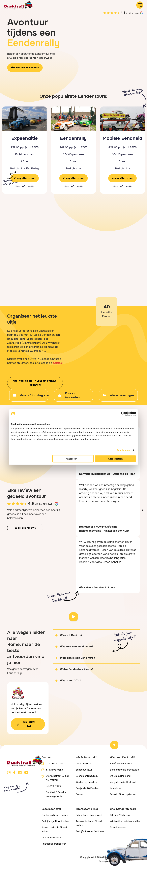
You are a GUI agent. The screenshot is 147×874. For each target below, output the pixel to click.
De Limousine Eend (120, 775)
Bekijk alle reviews (25, 527)
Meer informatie (24, 186)
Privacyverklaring (108, 861)
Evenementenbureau (87, 775)
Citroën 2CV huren (120, 815)
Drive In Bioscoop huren (123, 794)
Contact (80, 794)
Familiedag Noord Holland (54, 815)
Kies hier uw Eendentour (25, 67)
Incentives (115, 788)
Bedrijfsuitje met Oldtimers (90, 831)
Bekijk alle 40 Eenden (87, 788)
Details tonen (123, 450)
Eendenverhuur (84, 769)
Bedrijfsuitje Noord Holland (55, 821)
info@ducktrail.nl (54, 769)
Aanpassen (73, 459)
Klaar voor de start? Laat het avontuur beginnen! (35, 382)
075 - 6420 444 (29, 724)
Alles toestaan (115, 459)
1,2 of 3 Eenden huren (121, 763)
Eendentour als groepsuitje (124, 769)
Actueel (57, 363)
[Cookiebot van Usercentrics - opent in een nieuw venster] (123, 413)
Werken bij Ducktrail (86, 782)
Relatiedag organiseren (53, 843)
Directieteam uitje (51, 837)
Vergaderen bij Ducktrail (123, 782)
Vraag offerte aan (24, 178)
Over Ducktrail (83, 763)
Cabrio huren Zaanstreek (89, 815)
